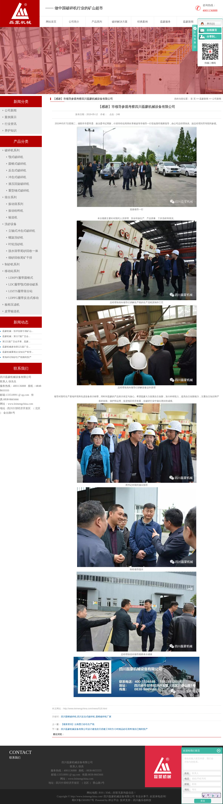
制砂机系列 (12, 264)
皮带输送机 (12, 311)
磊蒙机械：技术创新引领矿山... (17, 331)
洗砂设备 (11, 224)
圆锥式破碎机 (17, 163)
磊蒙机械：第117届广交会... (16, 336)
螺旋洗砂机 (15, 237)
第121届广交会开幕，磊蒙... (16, 341)
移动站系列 (12, 271)
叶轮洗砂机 (15, 244)
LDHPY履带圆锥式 (20, 277)
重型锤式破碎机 (18, 190)
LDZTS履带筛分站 (20, 291)
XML (108, 792)
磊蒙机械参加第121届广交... (16, 346)
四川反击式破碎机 (86, 716)
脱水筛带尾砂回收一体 (23, 250)
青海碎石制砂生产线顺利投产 (16, 357)
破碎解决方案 (119, 21)
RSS (101, 792)
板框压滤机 (12, 304)
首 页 (192, 98)
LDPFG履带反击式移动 (23, 297)
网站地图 (92, 792)
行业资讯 (11, 123)
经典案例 (142, 21)
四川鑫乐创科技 (142, 800)
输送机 (12, 217)
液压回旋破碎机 (18, 183)
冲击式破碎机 (17, 177)
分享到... (211, 36)
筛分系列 (11, 197)
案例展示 (11, 117)
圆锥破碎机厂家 (103, 716)
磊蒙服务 (165, 21)
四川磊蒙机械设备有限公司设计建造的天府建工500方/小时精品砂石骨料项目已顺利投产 (104, 729)
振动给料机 (15, 210)
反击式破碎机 (17, 170)
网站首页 (51, 21)
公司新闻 (11, 110)
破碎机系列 (12, 150)
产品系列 (97, 21)
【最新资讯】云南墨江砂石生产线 (77, 724)
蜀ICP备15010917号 (83, 800)
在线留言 (212, 30)
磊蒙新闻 (188, 21)
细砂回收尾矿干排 (20, 257)
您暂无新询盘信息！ (124, 792)
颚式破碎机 (15, 157)
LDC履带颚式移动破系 (23, 284)
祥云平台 (113, 800)
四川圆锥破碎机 (69, 716)
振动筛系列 (15, 204)
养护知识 (11, 130)
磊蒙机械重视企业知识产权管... (17, 352)
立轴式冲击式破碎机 (21, 230)
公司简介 (74, 21)
